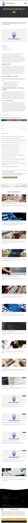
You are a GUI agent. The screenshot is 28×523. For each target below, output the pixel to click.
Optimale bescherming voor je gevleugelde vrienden (10, 149)
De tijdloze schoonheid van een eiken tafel (8, 160)
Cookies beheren (14, 521)
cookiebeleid (16, 515)
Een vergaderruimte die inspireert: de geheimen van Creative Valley (11, 242)
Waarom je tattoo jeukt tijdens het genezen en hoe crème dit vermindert (13, 143)
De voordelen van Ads (6, 51)
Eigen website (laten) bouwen (6, 370)
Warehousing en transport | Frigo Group (7, 480)
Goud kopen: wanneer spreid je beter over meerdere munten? (12, 141)
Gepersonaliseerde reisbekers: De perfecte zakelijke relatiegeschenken (11, 224)
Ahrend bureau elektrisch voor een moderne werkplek (10, 145)
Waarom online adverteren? (5, 352)
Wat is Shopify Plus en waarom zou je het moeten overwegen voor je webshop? (12, 297)
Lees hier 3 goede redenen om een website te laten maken (9, 443)
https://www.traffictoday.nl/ (7, 117)
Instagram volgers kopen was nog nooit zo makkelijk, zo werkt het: (11, 425)
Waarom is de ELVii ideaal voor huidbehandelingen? (10, 169)
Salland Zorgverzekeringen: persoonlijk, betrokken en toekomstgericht (13, 162)
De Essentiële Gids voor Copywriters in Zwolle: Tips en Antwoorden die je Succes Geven (13, 167)
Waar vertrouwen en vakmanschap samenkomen (10, 151)
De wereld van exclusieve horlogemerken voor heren (10, 153)
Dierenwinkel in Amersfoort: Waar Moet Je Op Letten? (10, 164)
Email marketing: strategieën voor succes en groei (10, 147)
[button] (26, 509)
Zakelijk (14, 14)
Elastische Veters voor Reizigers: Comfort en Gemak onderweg (10, 279)
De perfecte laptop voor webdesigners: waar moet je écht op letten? (13, 139)
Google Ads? (5, 50)
